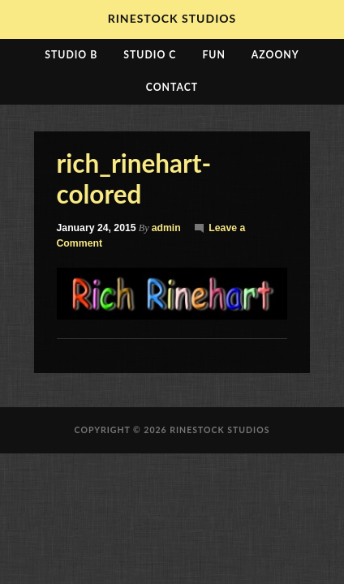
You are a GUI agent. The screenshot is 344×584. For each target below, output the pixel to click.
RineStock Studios (172, 18)
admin (166, 228)
